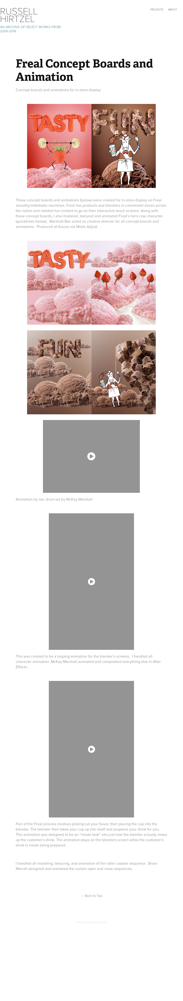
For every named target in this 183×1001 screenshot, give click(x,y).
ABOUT (172, 9)
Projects (156, 9)
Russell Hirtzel (20, 14)
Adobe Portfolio (98, 922)
